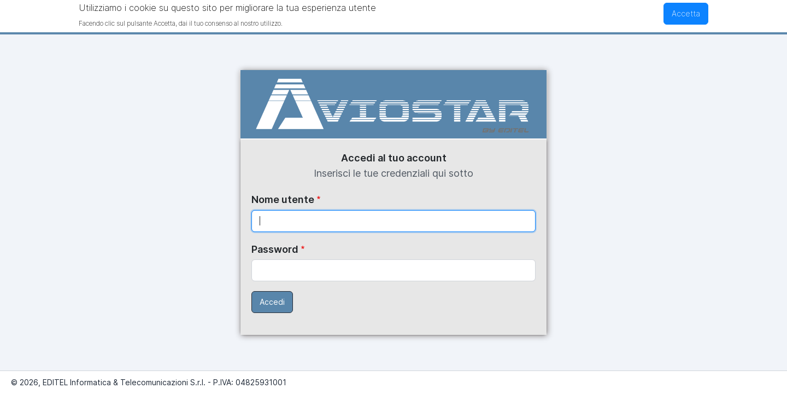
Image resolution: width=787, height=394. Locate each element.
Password (274, 249)
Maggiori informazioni (323, 21)
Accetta (686, 11)
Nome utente (282, 199)
